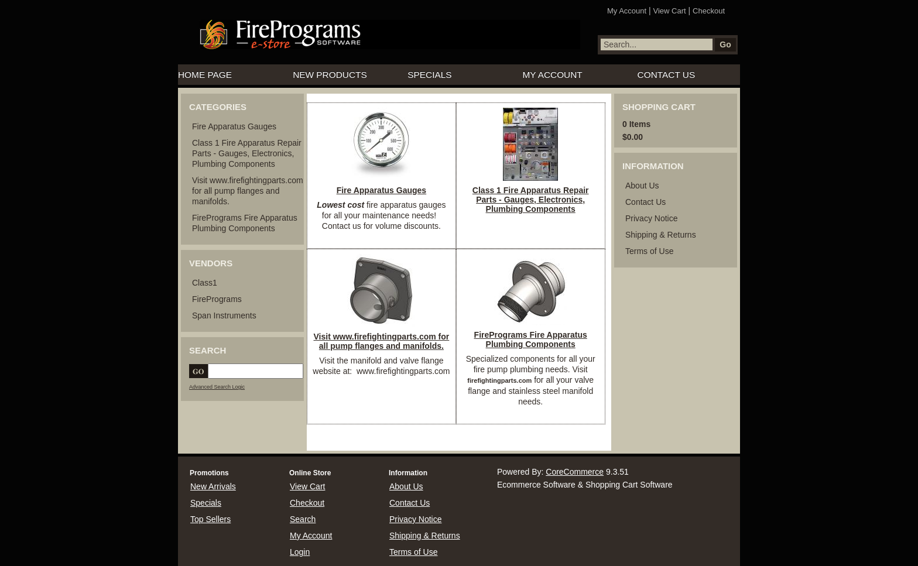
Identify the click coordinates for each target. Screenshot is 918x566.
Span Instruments (224, 315)
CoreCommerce (575, 471)
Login (300, 552)
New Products (330, 75)
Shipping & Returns (660, 234)
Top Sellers (210, 519)
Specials (429, 75)
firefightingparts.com (499, 380)
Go (725, 44)
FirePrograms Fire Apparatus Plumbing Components (530, 339)
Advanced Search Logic (217, 387)
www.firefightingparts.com (402, 371)
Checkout (709, 10)
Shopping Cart (659, 107)
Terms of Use (649, 251)
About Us (642, 185)
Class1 (204, 282)
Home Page (205, 75)
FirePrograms (217, 299)
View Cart (669, 10)
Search (303, 519)
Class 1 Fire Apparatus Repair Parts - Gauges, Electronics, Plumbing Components (247, 153)
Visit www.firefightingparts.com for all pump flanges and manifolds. (247, 191)
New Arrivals (213, 486)
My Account (626, 10)
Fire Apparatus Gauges (234, 126)
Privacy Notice (651, 218)
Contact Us (667, 75)
